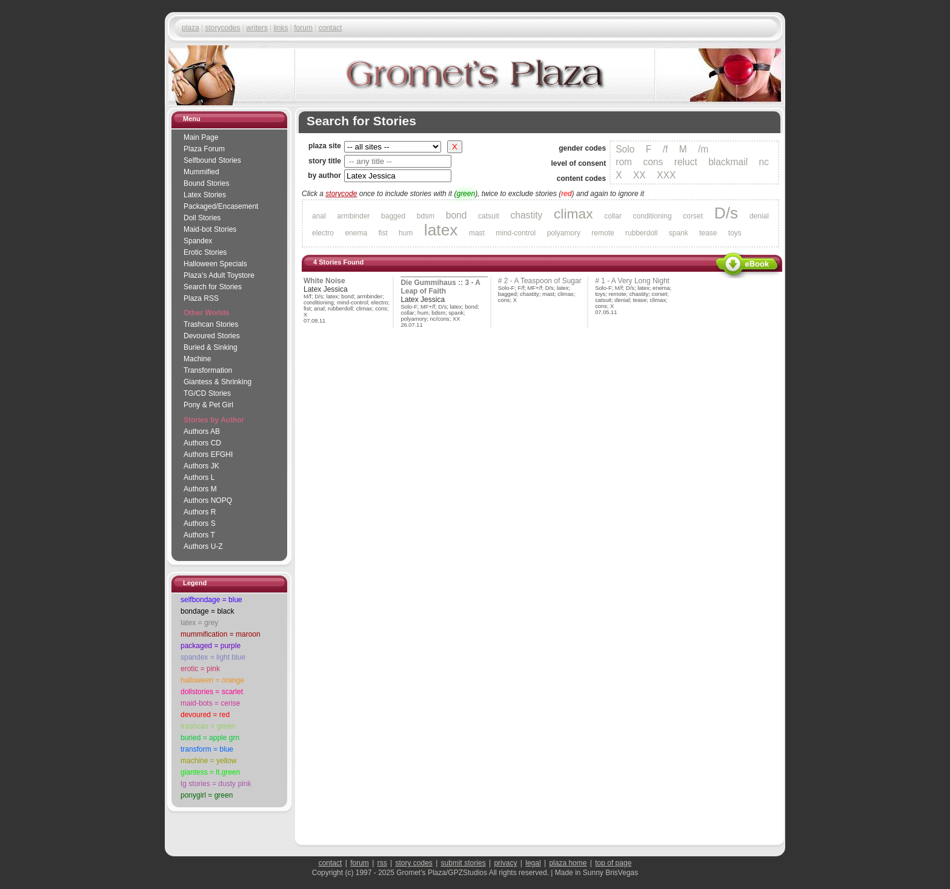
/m (703, 149)
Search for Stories (213, 287)
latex (441, 230)
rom (624, 162)
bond (456, 215)
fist (382, 233)
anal (319, 216)
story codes (413, 863)
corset (693, 216)
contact (330, 28)
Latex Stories (205, 195)
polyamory (563, 233)
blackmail (728, 162)
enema (356, 233)
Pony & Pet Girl (208, 405)
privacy (505, 863)
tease (708, 233)
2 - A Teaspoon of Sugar (543, 281)
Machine (197, 359)
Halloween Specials (215, 264)
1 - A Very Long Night (635, 281)
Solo (625, 149)
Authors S (200, 523)
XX (639, 175)
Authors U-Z (203, 546)
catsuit (488, 216)
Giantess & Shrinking (217, 382)
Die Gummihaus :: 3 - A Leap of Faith (440, 286)
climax (573, 213)
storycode (341, 193)
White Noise (324, 281)
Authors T (199, 535)
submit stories (463, 863)
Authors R (200, 512)
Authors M (200, 489)
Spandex (198, 241)
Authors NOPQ (208, 500)
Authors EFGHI (208, 454)
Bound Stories (206, 183)
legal (532, 863)
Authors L (199, 477)
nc (764, 162)
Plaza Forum (204, 149)
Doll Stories (202, 218)
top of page (613, 863)
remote (602, 233)
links (280, 28)
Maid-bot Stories (210, 229)
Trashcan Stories (211, 324)
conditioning (652, 216)
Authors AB (202, 431)
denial (759, 216)
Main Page (201, 137)
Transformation (208, 370)
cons (653, 162)
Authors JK (201, 466)
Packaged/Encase (221, 206)
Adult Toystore (219, 275)
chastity (526, 215)
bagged (393, 216)
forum (303, 28)
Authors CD (202, 443)
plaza (190, 28)
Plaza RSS (201, 298)
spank (678, 233)
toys (735, 233)
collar (613, 216)
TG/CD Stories (207, 393)
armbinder (353, 216)
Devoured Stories (212, 336)
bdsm (425, 216)
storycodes (222, 28)
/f (665, 149)
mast (477, 233)
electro (323, 233)
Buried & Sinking (211, 347)
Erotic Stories (205, 252)
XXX (666, 175)
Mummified (201, 172)
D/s (726, 213)
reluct (685, 162)
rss (382, 863)
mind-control (516, 233)
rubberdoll (641, 233)
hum (406, 233)
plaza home (567, 863)
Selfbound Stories (212, 160)
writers (256, 28)
